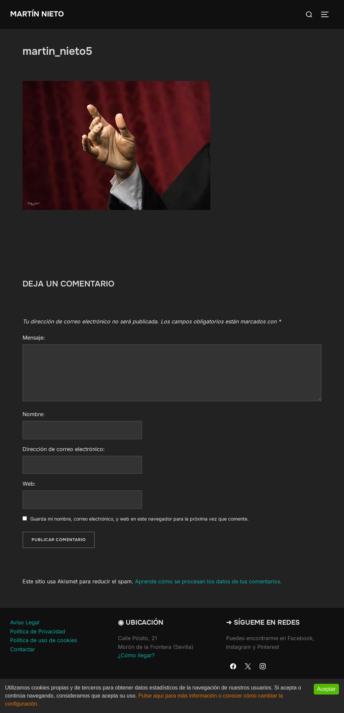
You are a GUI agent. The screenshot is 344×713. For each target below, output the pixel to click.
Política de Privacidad (37, 631)
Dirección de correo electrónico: (64, 449)
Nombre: (34, 414)
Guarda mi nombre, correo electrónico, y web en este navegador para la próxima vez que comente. (139, 519)
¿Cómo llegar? (136, 655)
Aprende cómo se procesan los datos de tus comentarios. (208, 581)
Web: (29, 483)
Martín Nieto (37, 14)
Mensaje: (34, 337)
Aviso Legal (24, 622)
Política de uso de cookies (43, 640)
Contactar (22, 649)
